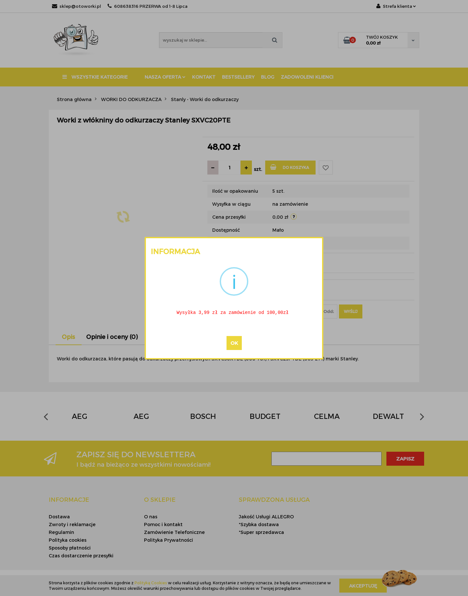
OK (234, 343)
